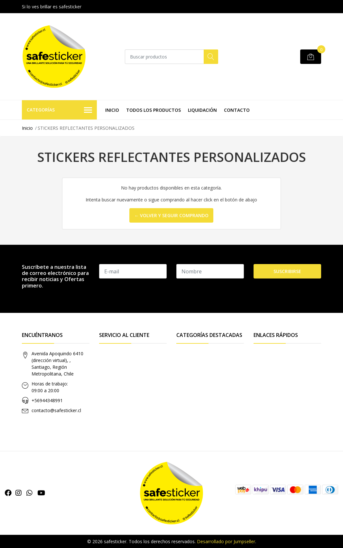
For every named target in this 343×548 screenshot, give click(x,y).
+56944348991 (47, 400)
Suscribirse (287, 271)
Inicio (27, 128)
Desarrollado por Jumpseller (226, 541)
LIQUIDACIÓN (202, 110)
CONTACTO (237, 110)
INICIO (112, 110)
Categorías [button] (59, 110)
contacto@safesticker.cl (56, 410)
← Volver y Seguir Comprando (171, 215)
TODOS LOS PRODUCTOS (153, 110)
